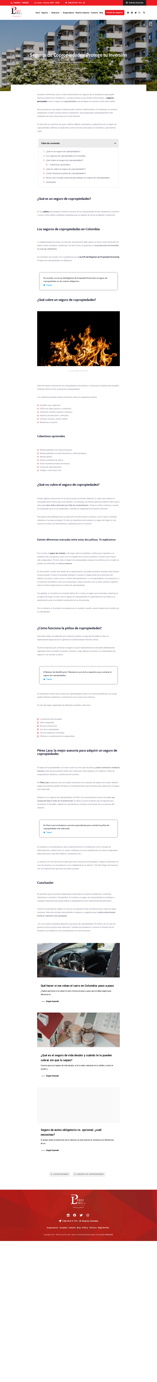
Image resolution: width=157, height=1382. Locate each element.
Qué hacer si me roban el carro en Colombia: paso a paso (77, 985)
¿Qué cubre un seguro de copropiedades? (64, 160)
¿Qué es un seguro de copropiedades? (63, 151)
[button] (115, 143)
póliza (46, 211)
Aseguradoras (68, 13)
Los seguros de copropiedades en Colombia (65, 156)
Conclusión (51, 182)
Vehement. (109, 1235)
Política (85, 1228)
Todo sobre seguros (78, 50)
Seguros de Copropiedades (89, 1174)
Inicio (38, 13)
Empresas (55, 13)
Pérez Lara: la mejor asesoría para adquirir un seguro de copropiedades (78, 178)
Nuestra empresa (82, 13)
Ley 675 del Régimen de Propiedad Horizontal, (99, 257)
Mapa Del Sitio (103, 1228)
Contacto (94, 13)
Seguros (44, 13)
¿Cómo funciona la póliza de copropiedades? (66, 173)
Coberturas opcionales (60, 165)
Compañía (63, 1228)
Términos (93, 1228)
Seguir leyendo (52, 1001)
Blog (101, 13)
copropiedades (59, 1174)
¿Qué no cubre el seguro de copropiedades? (66, 169)
